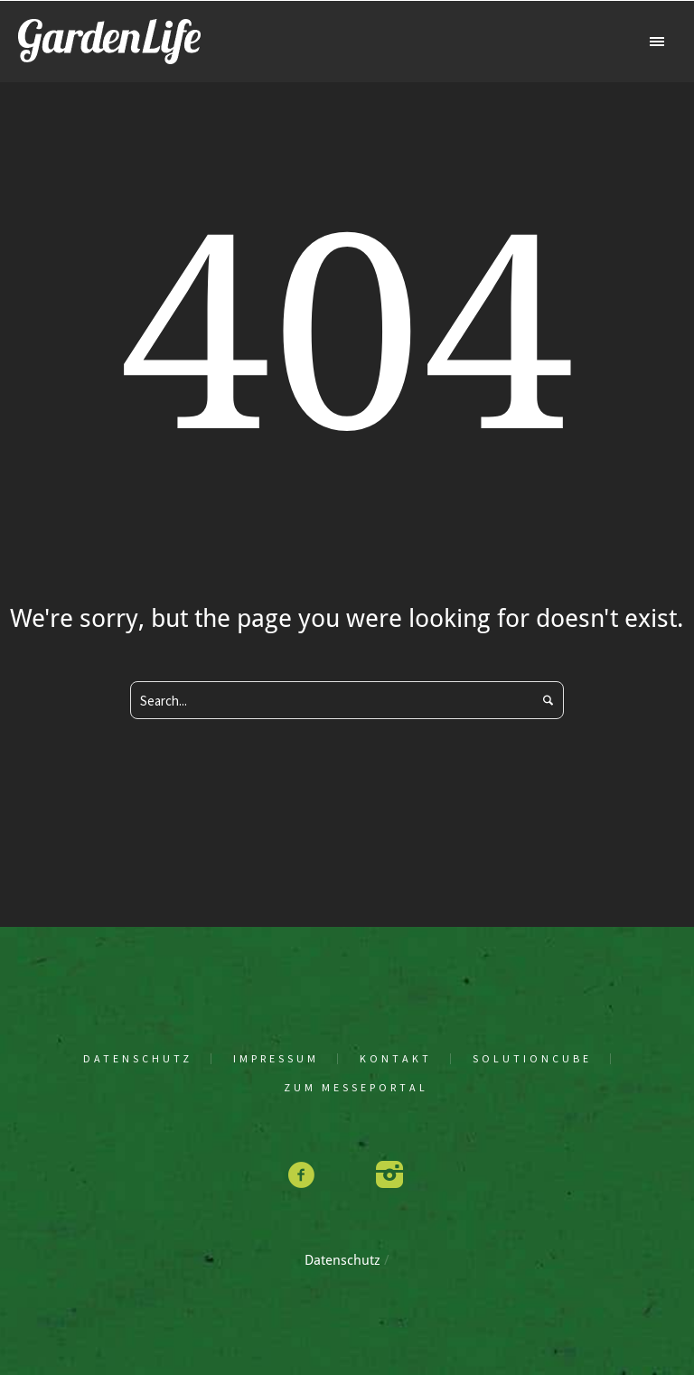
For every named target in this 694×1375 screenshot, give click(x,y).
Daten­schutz (137, 1058)
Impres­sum (276, 1058)
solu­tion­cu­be (532, 1058)
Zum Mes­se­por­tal (356, 1087)
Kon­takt (396, 1058)
